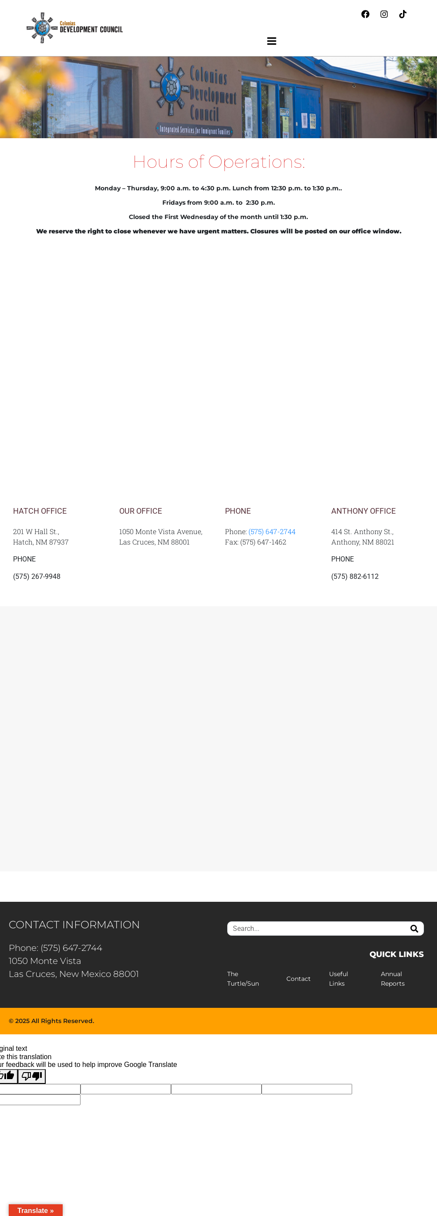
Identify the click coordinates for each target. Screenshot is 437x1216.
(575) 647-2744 (272, 531)
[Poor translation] (32, 1076)
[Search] (414, 928)
